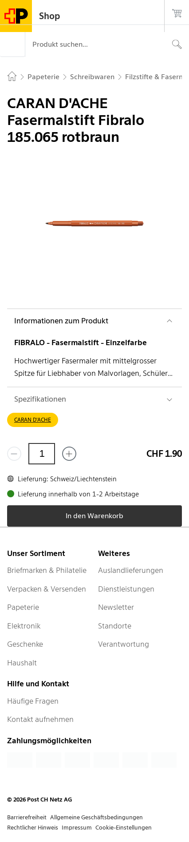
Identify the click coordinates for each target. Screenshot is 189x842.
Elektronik (23, 625)
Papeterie (23, 607)
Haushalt (22, 662)
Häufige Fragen (33, 701)
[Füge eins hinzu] (69, 454)
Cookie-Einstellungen (123, 827)
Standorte (114, 625)
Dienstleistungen (126, 588)
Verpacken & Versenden (46, 588)
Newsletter (116, 607)
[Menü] (12, 44)
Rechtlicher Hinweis (32, 827)
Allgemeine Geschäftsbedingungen (96, 817)
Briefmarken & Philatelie (47, 570)
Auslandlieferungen (130, 570)
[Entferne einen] (14, 454)
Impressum (77, 827)
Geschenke (25, 644)
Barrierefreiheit (27, 817)
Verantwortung (123, 644)
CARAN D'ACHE (32, 419)
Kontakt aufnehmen (40, 719)
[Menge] (41, 453)
